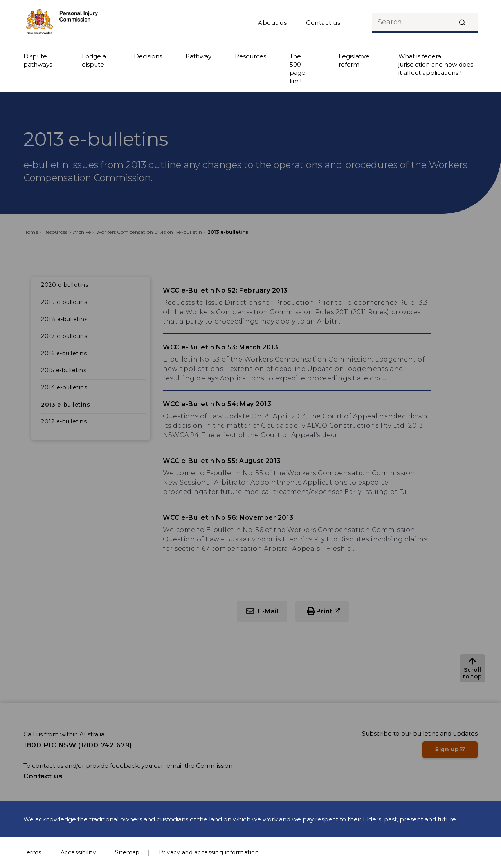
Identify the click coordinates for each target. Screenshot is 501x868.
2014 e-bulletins (64, 387)
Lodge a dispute (94, 60)
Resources (250, 56)
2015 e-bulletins (63, 370)
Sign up (456, 751)
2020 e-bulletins (64, 284)
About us (272, 22)
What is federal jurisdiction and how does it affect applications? (435, 64)
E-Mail (268, 611)
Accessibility (78, 852)
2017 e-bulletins (64, 336)
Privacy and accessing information (209, 852)
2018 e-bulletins (64, 319)
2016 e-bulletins (64, 353)
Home (30, 232)
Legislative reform (354, 60)
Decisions (148, 56)
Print (324, 611)
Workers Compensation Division (135, 232)
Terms (32, 852)
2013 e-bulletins (65, 404)
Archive (82, 232)
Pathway (198, 56)
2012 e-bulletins (64, 421)
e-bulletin (190, 232)
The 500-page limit (297, 68)
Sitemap (127, 852)
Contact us (323, 22)
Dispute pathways (37, 60)
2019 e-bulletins (64, 302)
